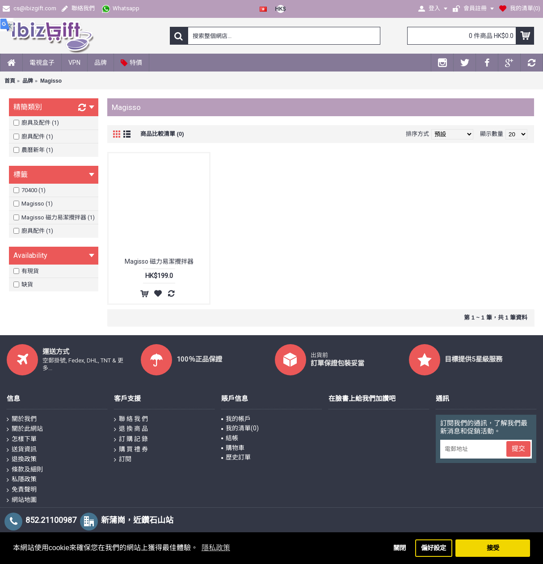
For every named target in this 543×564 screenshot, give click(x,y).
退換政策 (22, 459)
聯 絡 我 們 (131, 419)
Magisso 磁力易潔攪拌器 (159, 261)
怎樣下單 (22, 439)
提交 (518, 449)
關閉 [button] (399, 547)
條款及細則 (25, 470)
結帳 (229, 438)
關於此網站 (25, 429)
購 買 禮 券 (131, 450)
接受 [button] (493, 547)
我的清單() (240, 428)
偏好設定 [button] (433, 547)
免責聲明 (22, 490)
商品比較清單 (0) (162, 133)
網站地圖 (22, 500)
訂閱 (122, 459)
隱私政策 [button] (216, 547)
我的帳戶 (236, 418)
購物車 (232, 447)
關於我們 (22, 419)
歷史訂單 (236, 457)
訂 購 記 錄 (131, 439)
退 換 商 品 (131, 429)
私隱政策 (22, 480)
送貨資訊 (22, 450)
